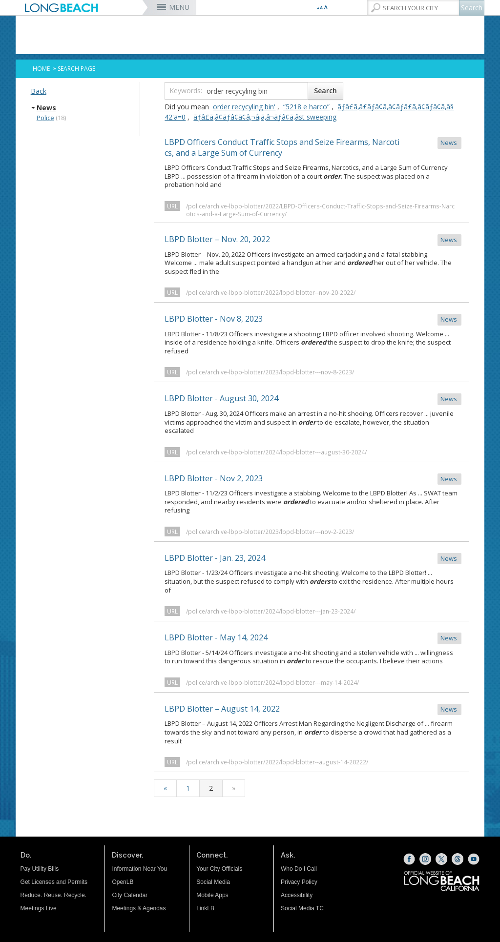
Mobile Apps (212, 895)
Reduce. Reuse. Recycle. (53, 895)
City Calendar (129, 895)
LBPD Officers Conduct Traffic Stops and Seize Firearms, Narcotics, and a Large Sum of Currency (313, 147)
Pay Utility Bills (40, 868)
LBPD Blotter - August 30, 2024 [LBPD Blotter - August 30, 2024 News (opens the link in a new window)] (313, 399)
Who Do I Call (299, 868)
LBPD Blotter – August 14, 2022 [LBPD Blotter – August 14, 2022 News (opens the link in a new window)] (313, 709)
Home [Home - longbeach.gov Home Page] (41, 68)
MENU (179, 7)
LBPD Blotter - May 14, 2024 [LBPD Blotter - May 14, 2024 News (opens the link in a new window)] (313, 638)
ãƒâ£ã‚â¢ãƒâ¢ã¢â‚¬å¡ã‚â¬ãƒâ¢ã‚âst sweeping (264, 117)
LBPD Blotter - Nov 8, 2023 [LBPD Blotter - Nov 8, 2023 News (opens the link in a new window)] (313, 319)
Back (38, 91)
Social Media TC (302, 908)
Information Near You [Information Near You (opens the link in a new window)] (139, 868)
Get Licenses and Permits (54, 882)
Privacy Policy (299, 882)
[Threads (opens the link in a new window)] (457, 859)
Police (45, 117)
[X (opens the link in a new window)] (441, 859)
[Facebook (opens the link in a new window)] (409, 859)
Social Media (213, 882)
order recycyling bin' (244, 106)
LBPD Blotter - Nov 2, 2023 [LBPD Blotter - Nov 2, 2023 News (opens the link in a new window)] (313, 479)
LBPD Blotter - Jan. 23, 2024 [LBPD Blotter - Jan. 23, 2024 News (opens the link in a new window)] (313, 559)
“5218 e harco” (306, 106)
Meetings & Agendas (139, 908)
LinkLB (205, 908)
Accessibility (296, 895)
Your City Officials (219, 868)
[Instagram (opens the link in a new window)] (425, 859)
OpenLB (122, 882)
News (46, 107)
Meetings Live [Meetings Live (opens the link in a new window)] (39, 908)
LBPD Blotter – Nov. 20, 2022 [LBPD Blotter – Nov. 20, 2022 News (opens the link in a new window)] (313, 240)
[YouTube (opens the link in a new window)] (473, 859)
